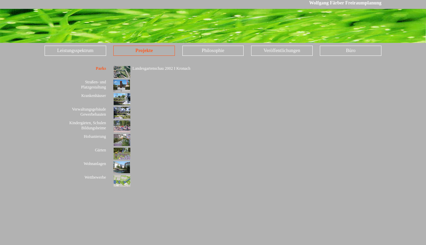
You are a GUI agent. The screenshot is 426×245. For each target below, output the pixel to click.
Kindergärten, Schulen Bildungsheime (87, 125)
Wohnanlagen (95, 163)
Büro (351, 50)
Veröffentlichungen (281, 50)
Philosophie (213, 50)
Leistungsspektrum (75, 50)
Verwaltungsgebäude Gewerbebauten (89, 112)
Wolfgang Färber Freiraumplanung (345, 2)
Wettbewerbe (95, 177)
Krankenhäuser (93, 95)
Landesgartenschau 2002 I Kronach (161, 68)
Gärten (100, 150)
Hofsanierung (95, 136)
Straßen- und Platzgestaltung (93, 84)
